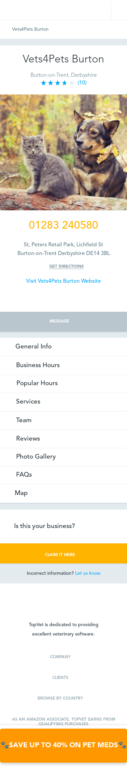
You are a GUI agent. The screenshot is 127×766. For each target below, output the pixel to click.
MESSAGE (63, 321)
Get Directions (66, 267)
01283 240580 (63, 226)
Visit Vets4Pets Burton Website (63, 281)
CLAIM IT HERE (63, 555)
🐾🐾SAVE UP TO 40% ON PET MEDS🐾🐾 (63, 745)
